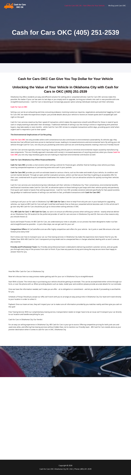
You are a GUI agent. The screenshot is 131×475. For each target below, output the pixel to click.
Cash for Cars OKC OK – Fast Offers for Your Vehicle (85, 5)
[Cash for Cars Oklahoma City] (15, 5)
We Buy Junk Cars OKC (117, 5)
